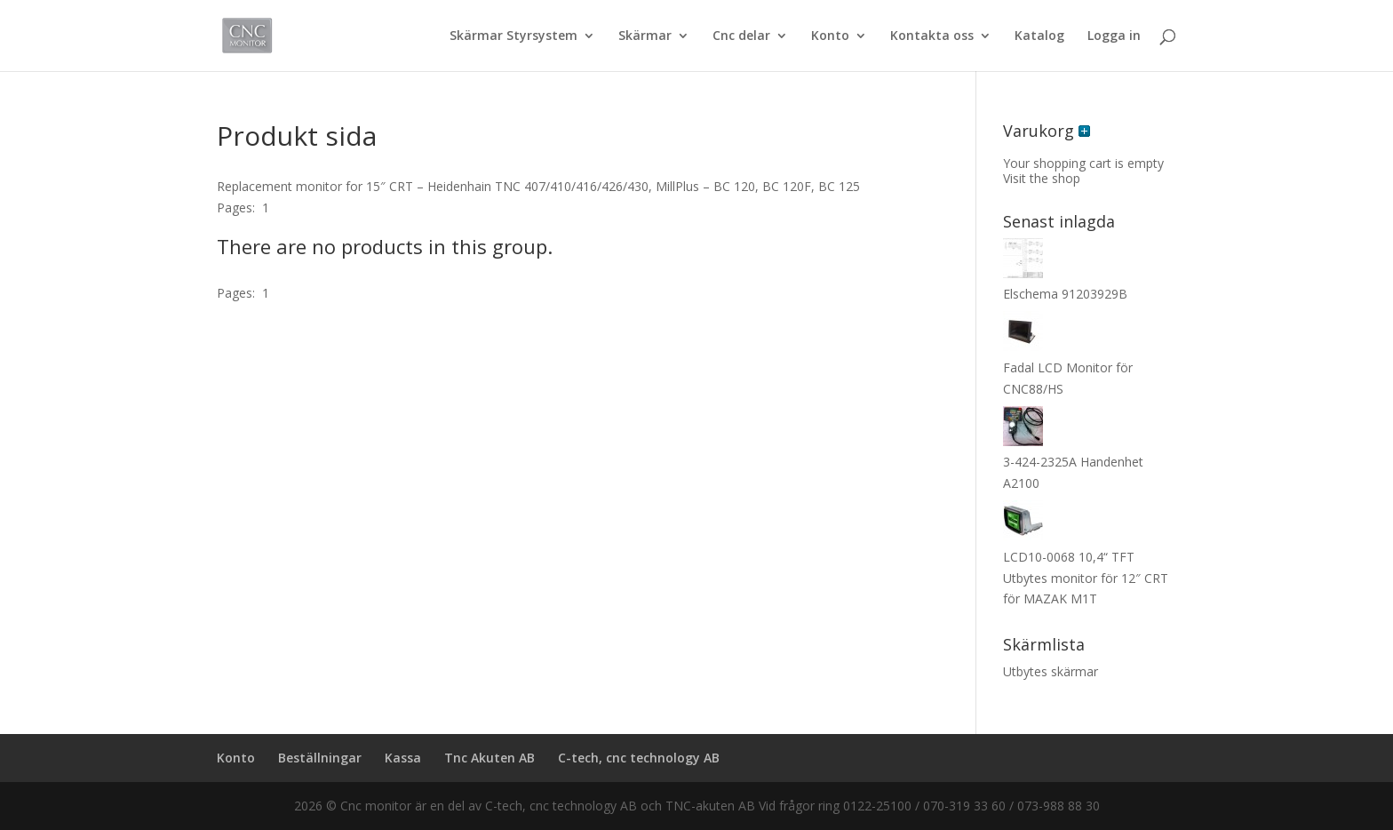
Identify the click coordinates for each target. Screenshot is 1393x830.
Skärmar (645, 36)
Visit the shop (1041, 178)
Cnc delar (741, 36)
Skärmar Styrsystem (513, 36)
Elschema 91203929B (1065, 293)
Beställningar (320, 757)
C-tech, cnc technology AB (639, 757)
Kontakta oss (932, 36)
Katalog (1039, 36)
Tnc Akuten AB (489, 757)
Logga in (1114, 36)
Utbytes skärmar (1050, 671)
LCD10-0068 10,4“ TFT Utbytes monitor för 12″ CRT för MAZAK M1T (1085, 578)
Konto (830, 36)
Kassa (403, 757)
